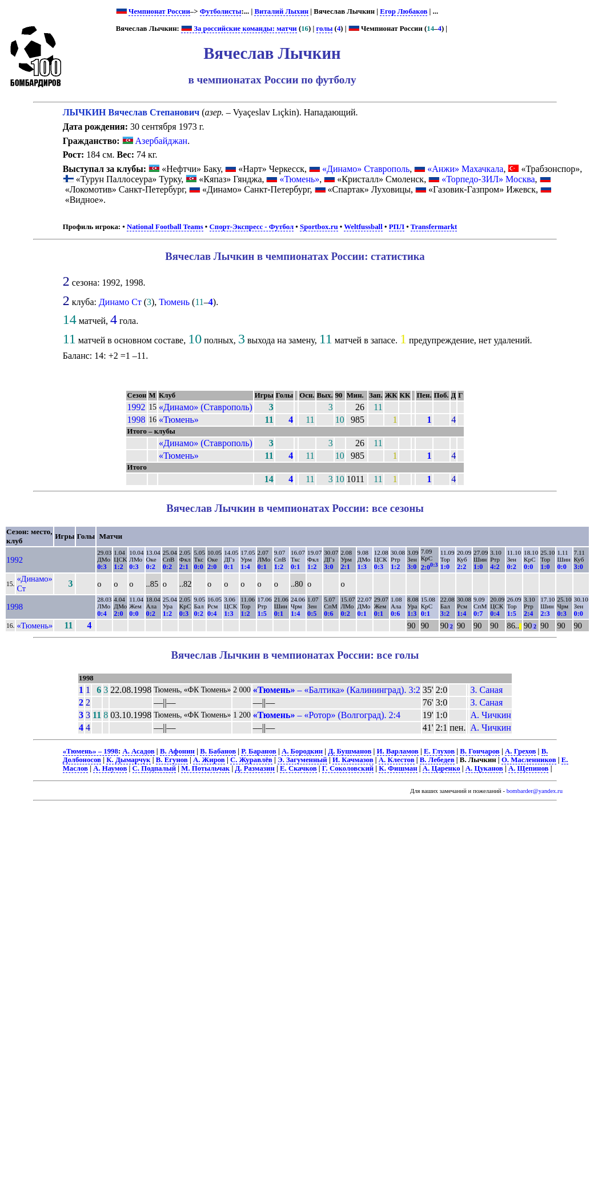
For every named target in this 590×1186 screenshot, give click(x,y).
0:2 (150, 567)
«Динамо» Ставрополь (366, 169)
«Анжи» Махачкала (465, 169)
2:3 (544, 614)
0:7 (478, 614)
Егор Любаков (403, 11)
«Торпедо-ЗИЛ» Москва (488, 179)
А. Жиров (209, 760)
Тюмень (174, 302)
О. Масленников (528, 760)
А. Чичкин (490, 715)
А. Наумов (110, 768)
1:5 (262, 614)
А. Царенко (441, 768)
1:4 (245, 567)
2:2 (461, 567)
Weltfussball (363, 227)
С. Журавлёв (251, 760)
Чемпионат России (159, 11)
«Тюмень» (299, 179)
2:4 (528, 614)
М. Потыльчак (205, 768)
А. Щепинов (528, 768)
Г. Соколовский (348, 768)
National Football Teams (165, 227)
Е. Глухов (439, 751)
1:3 (362, 567)
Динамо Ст (120, 302)
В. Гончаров (479, 751)
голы (324, 29)
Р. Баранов (258, 751)
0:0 (198, 567)
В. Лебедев (437, 760)
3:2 (444, 614)
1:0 (444, 567)
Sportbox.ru (319, 227)
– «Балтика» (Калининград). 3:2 (336, 690)
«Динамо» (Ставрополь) (205, 407)
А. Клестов (397, 760)
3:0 (328, 567)
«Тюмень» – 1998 (90, 751)
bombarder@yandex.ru (535, 791)
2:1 (183, 567)
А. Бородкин (302, 751)
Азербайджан (155, 141)
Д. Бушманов (349, 751)
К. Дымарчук (128, 760)
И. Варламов (398, 751)
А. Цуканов (484, 768)
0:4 (101, 614)
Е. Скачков (298, 768)
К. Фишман (398, 768)
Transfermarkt (434, 227)
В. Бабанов (218, 751)
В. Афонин (177, 751)
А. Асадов (138, 751)
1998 (136, 419)
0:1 (228, 567)
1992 (136, 407)
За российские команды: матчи (239, 29)
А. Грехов (520, 751)
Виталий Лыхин (281, 11)
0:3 (101, 567)
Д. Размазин (254, 768)
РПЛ (396, 227)
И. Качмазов (353, 760)
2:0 (211, 567)
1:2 (118, 567)
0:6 (328, 614)
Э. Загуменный (302, 760)
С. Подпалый (154, 768)
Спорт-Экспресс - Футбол (252, 227)
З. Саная (486, 690)
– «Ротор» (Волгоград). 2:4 (326, 715)
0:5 (311, 614)
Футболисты (221, 11)
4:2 (494, 567)
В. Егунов (172, 760)
